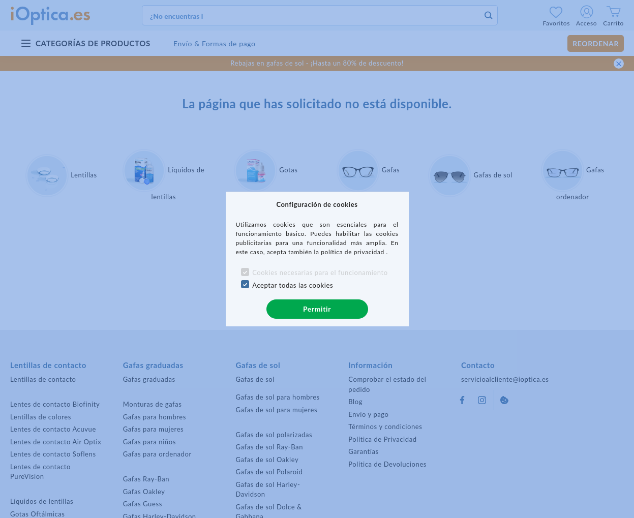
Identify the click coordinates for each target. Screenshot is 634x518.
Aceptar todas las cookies (292, 285)
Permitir (317, 308)
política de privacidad (353, 252)
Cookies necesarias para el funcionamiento (320, 272)
